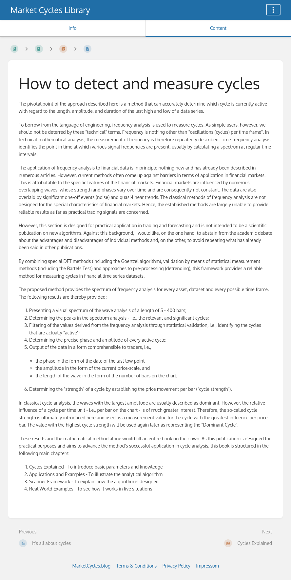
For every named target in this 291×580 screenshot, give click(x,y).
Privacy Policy (176, 566)
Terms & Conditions (136, 566)
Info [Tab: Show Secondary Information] (72, 28)
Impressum (207, 566)
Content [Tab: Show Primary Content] (218, 28)
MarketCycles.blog (91, 566)
